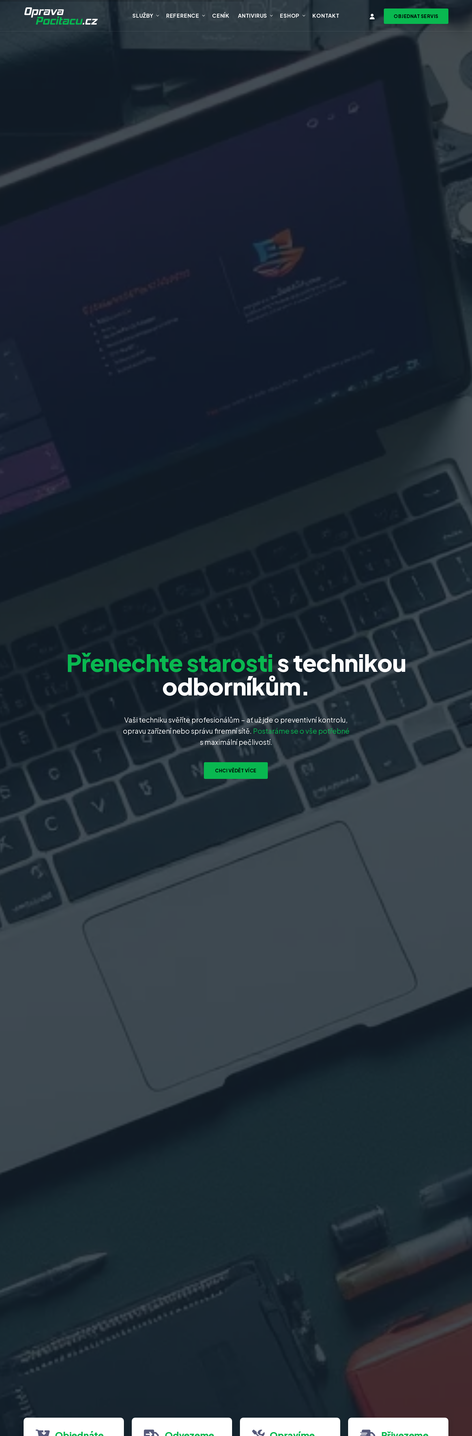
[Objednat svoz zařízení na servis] (416, 16)
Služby (142, 15)
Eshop (290, 15)
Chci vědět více (236, 770)
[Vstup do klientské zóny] (372, 16)
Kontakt (326, 15)
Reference (182, 15)
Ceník (220, 15)
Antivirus (252, 15)
